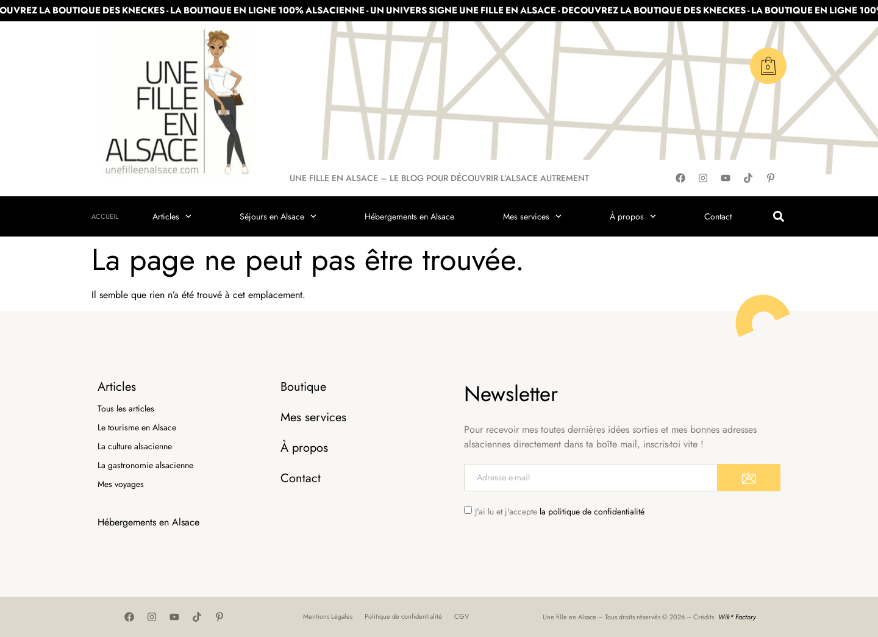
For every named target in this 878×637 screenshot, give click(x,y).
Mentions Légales (327, 616)
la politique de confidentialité (592, 511)
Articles (171, 216)
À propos (633, 216)
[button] (778, 217)
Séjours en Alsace (278, 216)
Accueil (104, 216)
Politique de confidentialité (403, 616)
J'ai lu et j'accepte (559, 511)
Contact (718, 216)
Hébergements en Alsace (409, 216)
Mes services (532, 216)
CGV (461, 616)
